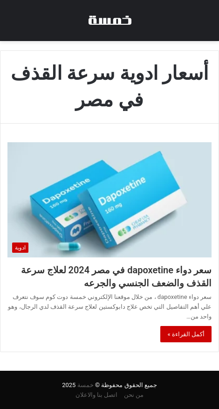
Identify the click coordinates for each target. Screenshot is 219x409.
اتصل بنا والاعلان (96, 394)
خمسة (85, 384)
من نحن (134, 394)
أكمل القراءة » (186, 334)
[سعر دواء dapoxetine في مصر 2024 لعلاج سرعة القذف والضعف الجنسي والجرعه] (109, 199)
